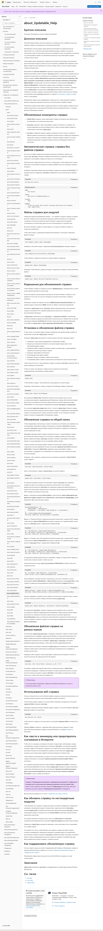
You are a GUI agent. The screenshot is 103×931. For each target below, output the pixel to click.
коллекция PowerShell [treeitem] (8, 74)
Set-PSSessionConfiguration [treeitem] (13, 785)
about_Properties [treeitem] (11, 457)
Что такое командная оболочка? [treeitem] (10, 43)
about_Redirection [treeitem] (11, 469)
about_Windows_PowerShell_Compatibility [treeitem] (13, 622)
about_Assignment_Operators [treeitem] (13, 133)
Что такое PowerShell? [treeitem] (10, 34)
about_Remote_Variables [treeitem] (13, 506)
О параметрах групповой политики (57, 793)
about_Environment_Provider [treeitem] (13, 234)
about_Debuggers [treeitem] (11, 225)
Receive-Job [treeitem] (9, 755)
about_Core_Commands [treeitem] (13, 216)
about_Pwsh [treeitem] (10, 463)
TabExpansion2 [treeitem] (9, 800)
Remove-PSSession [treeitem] (10, 777)
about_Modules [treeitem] (11, 366)
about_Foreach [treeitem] (10, 262)
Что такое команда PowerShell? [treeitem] (9, 48)
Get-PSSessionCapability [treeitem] (12, 706)
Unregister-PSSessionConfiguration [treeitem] (12, 812)
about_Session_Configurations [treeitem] (13, 542)
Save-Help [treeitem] (8, 780)
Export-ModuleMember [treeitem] (11, 677)
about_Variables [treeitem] (11, 607)
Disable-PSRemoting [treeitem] (11, 644)
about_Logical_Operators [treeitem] (13, 353)
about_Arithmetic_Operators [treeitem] (13, 125)
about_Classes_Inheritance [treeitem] (13, 179)
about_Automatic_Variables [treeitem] (13, 138)
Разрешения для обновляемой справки (91, 34)
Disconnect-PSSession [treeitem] (11, 652)
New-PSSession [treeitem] (9, 733)
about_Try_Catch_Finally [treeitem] (13, 578)
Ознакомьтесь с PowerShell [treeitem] (11, 52)
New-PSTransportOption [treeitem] (12, 743)
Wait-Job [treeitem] (8, 819)
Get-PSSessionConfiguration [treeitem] (13, 709)
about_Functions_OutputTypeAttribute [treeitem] (13, 299)
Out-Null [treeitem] (8, 752)
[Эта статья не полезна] (86, 59)
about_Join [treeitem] (9, 328)
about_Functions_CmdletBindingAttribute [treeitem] (13, 294)
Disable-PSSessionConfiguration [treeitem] (12, 648)
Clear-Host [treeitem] (8, 632)
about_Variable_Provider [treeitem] (13, 604)
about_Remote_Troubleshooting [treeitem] (13, 502)
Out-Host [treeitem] (8, 749)
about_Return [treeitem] (10, 515)
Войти (99, 2)
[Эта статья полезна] (84, 59)
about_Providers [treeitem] (11, 460)
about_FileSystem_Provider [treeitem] (13, 255)
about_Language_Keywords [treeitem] (13, 332)
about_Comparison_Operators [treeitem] (13, 209)
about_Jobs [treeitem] (10, 325)
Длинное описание (88, 23)
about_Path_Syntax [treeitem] (11, 430)
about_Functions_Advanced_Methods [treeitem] (13, 279)
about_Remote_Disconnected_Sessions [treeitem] (13, 487)
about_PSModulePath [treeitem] (12, 400)
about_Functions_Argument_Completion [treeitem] (13, 289)
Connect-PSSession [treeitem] (10, 635)
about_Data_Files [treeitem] (11, 219)
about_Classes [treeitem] (10, 171)
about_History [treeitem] (10, 314)
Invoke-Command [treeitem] (10, 718)
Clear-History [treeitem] (9, 629)
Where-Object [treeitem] (9, 822)
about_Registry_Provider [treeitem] (13, 475)
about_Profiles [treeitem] (10, 451)
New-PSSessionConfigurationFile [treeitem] (12, 737)
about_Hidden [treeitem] (10, 311)
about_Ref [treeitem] (9, 472)
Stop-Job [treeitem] (8, 794)
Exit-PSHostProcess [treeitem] (10, 671)
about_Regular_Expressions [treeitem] (13, 479)
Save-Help (30, 880)
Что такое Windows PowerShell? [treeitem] (9, 38)
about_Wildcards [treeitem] (11, 618)
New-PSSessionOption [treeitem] (11, 740)
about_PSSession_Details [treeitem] (13, 403)
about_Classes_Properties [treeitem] (13, 185)
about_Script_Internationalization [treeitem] (13, 530)
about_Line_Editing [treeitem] (11, 339)
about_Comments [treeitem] (11, 200)
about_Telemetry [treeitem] (11, 567)
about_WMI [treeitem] (10, 610)
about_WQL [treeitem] (10, 613)
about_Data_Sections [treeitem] (12, 222)
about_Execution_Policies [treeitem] (13, 246)
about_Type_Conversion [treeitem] (13, 584)
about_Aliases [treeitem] (10, 121)
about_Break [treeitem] (10, 145)
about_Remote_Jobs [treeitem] (12, 490)
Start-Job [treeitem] (8, 791)
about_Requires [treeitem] (11, 509)
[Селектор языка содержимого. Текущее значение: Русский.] (5, 928)
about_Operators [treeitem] (11, 383)
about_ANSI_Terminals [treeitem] (12, 115)
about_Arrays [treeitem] (10, 129)
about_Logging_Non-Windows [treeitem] (12, 346)
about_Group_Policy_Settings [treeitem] (13, 304)
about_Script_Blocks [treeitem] (12, 526)
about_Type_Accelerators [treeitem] (13, 581)
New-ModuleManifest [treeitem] (11, 727)
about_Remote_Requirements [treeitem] (13, 497)
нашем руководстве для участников (33, 906)
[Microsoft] (3, 2)
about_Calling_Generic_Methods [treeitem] (13, 156)
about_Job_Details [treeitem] (11, 322)
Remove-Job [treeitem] (9, 771)
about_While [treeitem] (10, 615)
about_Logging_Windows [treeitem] (13, 350)
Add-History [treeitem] (9, 626)
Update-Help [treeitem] (9, 816)
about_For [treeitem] (9, 259)
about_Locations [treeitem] (11, 342)
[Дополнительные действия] (77, 17)
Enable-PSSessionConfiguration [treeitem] (12, 661)
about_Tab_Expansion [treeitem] (12, 564)
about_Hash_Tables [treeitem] (11, 308)
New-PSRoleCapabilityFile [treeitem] (12, 730)
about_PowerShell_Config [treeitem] (13, 441)
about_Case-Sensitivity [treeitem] (12, 160)
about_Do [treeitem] (9, 228)
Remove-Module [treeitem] (10, 774)
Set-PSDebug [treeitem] (9, 783)
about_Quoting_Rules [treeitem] (12, 466)
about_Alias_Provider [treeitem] (12, 118)
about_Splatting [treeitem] (11, 555)
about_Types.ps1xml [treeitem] (12, 590)
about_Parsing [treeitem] (10, 427)
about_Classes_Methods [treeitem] (13, 182)
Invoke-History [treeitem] (9, 721)
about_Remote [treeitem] (10, 483)
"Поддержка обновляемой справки (63, 850)
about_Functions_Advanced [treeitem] (13, 275)
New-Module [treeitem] (9, 724)
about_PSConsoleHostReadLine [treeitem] (13, 390)
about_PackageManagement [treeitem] (13, 409)
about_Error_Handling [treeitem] (12, 243)
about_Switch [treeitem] (10, 561)
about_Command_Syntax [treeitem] (13, 192)
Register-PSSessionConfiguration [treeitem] (12, 767)
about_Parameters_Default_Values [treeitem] (13, 423)
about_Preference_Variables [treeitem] (13, 448)
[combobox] (11, 20)
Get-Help (29, 878)
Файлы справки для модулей (91, 32)
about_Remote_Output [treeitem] (12, 493)
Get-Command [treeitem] (9, 683)
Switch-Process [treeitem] (9, 797)
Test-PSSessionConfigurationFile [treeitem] (12, 807)
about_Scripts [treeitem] (10, 533)
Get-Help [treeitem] (8, 689)
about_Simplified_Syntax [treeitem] (13, 549)
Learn (25, 17)
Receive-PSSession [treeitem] (10, 758)
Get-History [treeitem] (9, 692)
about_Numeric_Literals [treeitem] (13, 369)
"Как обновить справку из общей (66, 94)
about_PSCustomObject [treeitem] (13, 394)
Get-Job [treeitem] (8, 695)
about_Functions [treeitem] (11, 271)
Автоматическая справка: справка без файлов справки (91, 29)
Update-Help (30, 882)
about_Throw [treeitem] (10, 573)
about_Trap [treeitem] (10, 575)
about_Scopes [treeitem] (10, 523)
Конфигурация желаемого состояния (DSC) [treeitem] (9, 70)
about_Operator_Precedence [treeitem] (13, 379)
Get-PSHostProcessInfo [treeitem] (11, 700)
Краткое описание (88, 20)
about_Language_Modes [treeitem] (13, 336)
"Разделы (69, 729)
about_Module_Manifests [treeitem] (13, 363)
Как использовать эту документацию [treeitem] (8, 27)
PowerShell (32, 17)
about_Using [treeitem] (10, 601)
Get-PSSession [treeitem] (9, 703)
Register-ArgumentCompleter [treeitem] (11, 762)
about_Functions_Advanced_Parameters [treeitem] (13, 284)
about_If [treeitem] (9, 317)
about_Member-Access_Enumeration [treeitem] (12, 357)
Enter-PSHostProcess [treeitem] (11, 665)
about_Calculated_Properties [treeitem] (13, 151)
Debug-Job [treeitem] (8, 638)
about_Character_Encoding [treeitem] (13, 164)
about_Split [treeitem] (10, 558)
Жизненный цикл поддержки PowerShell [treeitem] (10, 91)
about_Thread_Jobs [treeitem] (11, 570)
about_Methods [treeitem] (11, 361)
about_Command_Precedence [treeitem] (13, 189)
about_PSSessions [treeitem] (11, 405)
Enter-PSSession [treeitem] (10, 668)
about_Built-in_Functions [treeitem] (13, 147)
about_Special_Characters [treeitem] (13, 552)
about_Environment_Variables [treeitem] (13, 239)
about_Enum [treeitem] (10, 231)
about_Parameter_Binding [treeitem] (13, 413)
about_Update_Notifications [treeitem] (13, 597)
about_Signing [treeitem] (10, 546)
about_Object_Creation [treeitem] (12, 372)
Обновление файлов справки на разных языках (92, 45)
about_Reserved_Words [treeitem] (13, 512)
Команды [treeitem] (8, 106)
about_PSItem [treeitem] (10, 397)
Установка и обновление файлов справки (92, 38)
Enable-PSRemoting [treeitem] (11, 658)
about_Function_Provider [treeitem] (13, 268)
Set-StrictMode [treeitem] (9, 788)
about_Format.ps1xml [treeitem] (12, 265)
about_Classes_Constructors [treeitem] (13, 175)
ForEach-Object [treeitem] (10, 680)
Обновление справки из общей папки (92, 41)
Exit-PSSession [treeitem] (9, 674)
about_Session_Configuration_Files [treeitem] (13, 537)
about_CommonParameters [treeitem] (13, 204)
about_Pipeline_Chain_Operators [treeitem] (13, 434)
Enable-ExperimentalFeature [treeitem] (12, 655)
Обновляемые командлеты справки (90, 25)
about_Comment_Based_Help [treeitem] (13, 196)
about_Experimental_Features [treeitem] (13, 250)
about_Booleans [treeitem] (11, 142)
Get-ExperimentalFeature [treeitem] (12, 686)
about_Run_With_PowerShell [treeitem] (13, 519)
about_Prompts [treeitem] (11, 454)
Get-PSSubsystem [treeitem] (10, 712)
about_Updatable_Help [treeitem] (12, 593)
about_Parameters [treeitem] (11, 419)
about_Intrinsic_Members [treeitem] (13, 320)
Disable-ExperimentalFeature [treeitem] (13, 641)
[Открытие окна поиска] (95, 2)
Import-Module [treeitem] (9, 715)
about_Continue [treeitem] (11, 213)
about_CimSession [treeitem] (11, 168)
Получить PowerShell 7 (94, 6)
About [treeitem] (8, 112)
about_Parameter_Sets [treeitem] (12, 416)
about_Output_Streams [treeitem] (13, 386)
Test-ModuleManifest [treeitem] (11, 803)
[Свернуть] (19, 16)
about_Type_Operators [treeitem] (12, 587)
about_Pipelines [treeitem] (11, 438)
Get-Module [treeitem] (9, 698)
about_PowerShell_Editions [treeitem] (13, 444)
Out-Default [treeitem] (9, 746)
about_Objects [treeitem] (10, 375)
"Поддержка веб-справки (31, 852)
